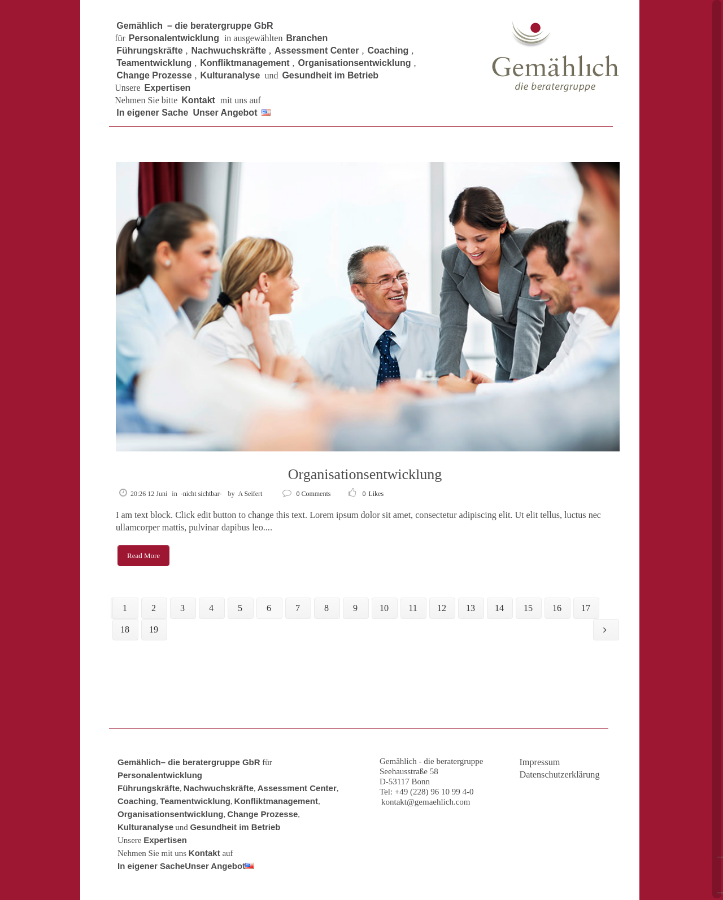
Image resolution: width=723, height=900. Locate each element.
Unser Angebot (215, 866)
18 (124, 629)
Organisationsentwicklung (365, 474)
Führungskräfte (148, 788)
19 (153, 629)
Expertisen (165, 840)
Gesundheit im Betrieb (235, 827)
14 (499, 608)
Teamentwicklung (195, 801)
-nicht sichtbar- (201, 494)
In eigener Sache (151, 866)
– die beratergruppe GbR (210, 762)
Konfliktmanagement (276, 801)
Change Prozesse (262, 814)
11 (412, 608)
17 (585, 608)
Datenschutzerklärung (559, 775)
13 (470, 608)
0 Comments (306, 494)
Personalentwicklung (159, 775)
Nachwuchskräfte (219, 788)
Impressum (539, 762)
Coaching (136, 801)
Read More (143, 555)
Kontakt (204, 853)
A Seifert (250, 494)
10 (384, 608)
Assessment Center (297, 788)
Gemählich (139, 762)
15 (528, 608)
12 (441, 608)
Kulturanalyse (145, 827)
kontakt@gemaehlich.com (426, 801)
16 (556, 608)
